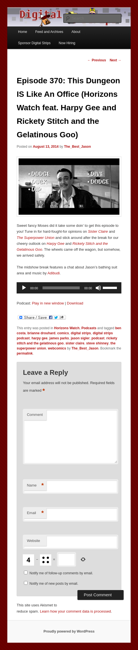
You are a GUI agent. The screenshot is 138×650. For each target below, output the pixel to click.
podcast (98, 338)
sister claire (75, 343)
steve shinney (97, 343)
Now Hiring (67, 43)
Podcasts (88, 328)
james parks (59, 338)
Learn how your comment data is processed (75, 611)
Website (33, 541)
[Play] (24, 288)
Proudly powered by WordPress (68, 631)
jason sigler (80, 338)
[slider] (61, 287)
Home (22, 32)
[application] (69, 287)
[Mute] (98, 288)
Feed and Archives (49, 32)
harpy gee (40, 338)
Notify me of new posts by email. (54, 584)
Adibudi (53, 273)
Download (75, 303)
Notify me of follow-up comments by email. (61, 573)
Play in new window (48, 303)
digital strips (81, 333)
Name (35, 485)
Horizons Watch (66, 328)
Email (35, 513)
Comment (35, 415)
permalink (25, 353)
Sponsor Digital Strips (34, 43)
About (76, 32)
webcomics (57, 348)
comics (63, 333)
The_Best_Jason (77, 147)
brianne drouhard (41, 333)
